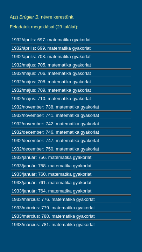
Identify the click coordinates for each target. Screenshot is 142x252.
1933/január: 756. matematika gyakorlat (51, 157)
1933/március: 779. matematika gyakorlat (53, 207)
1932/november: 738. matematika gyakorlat (55, 107)
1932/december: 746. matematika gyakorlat (55, 132)
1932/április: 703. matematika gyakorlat (51, 56)
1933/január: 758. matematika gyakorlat (51, 165)
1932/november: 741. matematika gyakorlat (55, 115)
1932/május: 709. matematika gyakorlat (51, 90)
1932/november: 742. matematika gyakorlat (55, 123)
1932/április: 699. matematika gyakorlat (51, 48)
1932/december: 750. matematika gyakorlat (55, 149)
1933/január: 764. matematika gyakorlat (51, 191)
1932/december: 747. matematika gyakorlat (55, 140)
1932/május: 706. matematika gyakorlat (51, 73)
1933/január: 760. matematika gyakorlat (51, 174)
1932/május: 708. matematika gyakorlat (51, 81)
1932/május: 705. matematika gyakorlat (51, 65)
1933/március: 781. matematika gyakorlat (53, 224)
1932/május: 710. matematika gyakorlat (51, 98)
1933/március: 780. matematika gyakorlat (53, 216)
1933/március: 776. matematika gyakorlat (53, 199)
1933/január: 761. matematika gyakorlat (51, 182)
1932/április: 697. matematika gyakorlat (51, 39)
